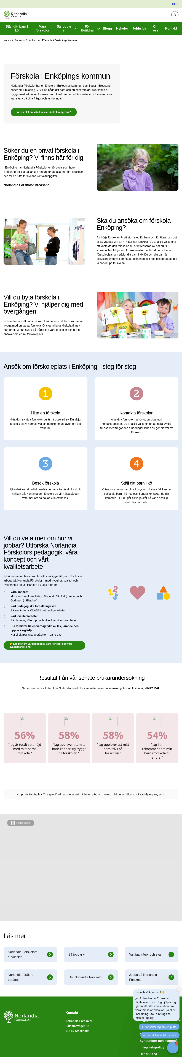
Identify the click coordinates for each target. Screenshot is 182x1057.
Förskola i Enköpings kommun (60, 40)
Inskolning (12, 1041)
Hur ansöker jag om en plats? (159, 1027)
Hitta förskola (150, 975)
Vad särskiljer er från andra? (160, 1035)
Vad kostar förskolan (19, 1034)
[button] (175, 4)
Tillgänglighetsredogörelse (24, 1048)
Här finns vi (34, 40)
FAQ (7, 1021)
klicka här (151, 688)
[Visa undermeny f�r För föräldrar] (98, 28)
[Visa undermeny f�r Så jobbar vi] (74, 28)
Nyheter (145, 981)
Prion (144, 968)
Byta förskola (14, 1028)
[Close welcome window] (178, 989)
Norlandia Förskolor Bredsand (27, 185)
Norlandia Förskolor (15, 40)
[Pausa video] (20, 770)
